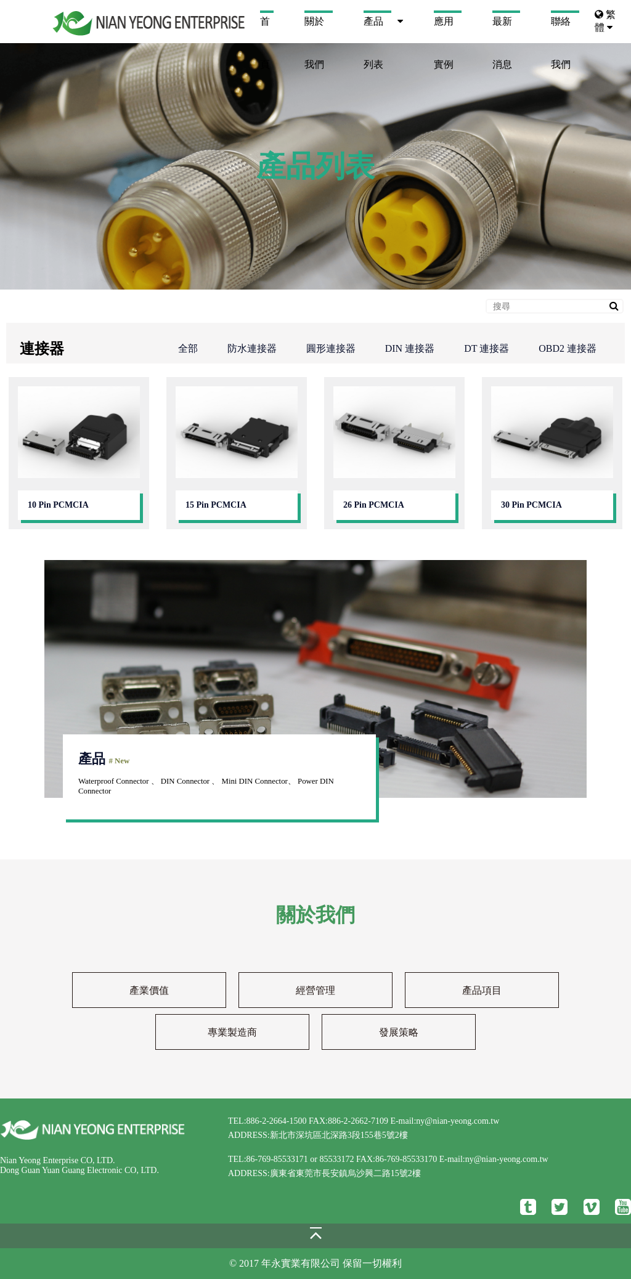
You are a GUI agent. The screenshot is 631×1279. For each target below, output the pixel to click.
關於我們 (314, 29)
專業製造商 (232, 1032)
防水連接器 (252, 348)
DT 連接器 (486, 348)
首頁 (265, 29)
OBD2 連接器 (567, 348)
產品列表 (373, 29)
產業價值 (149, 990)
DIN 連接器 (409, 348)
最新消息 (502, 29)
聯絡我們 (561, 29)
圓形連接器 (331, 348)
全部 (188, 348)
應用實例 (444, 29)
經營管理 (315, 990)
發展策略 (398, 1032)
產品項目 (482, 990)
